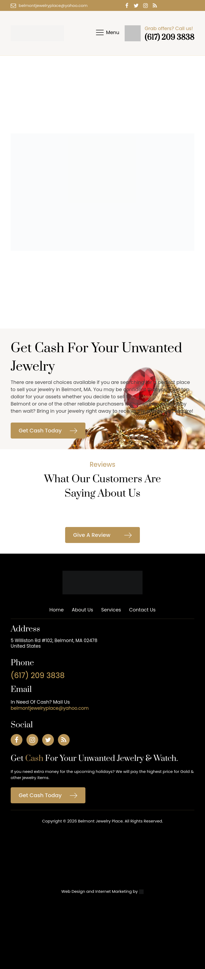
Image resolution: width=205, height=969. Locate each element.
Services (111, 609)
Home (56, 609)
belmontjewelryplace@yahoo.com (53, 5)
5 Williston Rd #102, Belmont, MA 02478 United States (54, 643)
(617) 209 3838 (169, 37)
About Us (82, 609)
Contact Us (142, 609)
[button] (48, 431)
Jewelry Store (157, 396)
